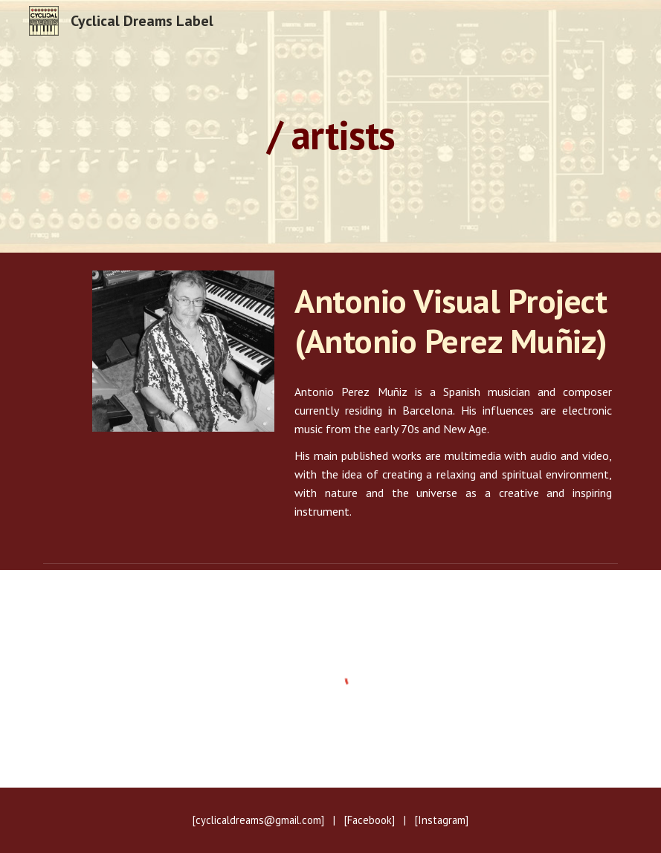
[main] (330, 125)
